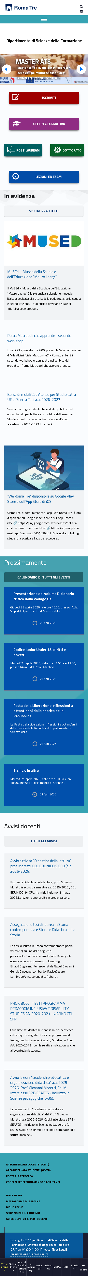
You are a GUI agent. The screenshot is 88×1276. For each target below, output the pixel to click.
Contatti (75, 1267)
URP (66, 1267)
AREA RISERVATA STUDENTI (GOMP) (28, 1170)
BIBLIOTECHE (14, 1207)
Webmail (39, 1267)
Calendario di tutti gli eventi (43, 577)
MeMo (57, 1267)
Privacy (45, 1249)
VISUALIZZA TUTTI (43, 211)
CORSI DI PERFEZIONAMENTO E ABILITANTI (33, 1182)
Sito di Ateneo (13, 1267)
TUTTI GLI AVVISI (43, 841)
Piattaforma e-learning (23, 1201)
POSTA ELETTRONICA (19, 1176)
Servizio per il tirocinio (23, 1213)
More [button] (83, 1267)
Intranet (48, 1267)
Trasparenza (4, 1267)
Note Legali (59, 1249)
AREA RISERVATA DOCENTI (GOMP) (27, 1164)
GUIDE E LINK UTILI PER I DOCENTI (27, 1219)
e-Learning (31, 1267)
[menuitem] (4, 1267)
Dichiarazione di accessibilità (29, 1254)
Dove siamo (14, 1195)
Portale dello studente (22, 1266)
